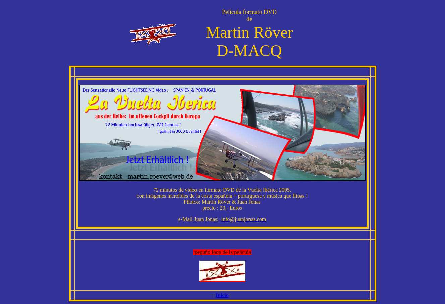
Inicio (222, 295)
